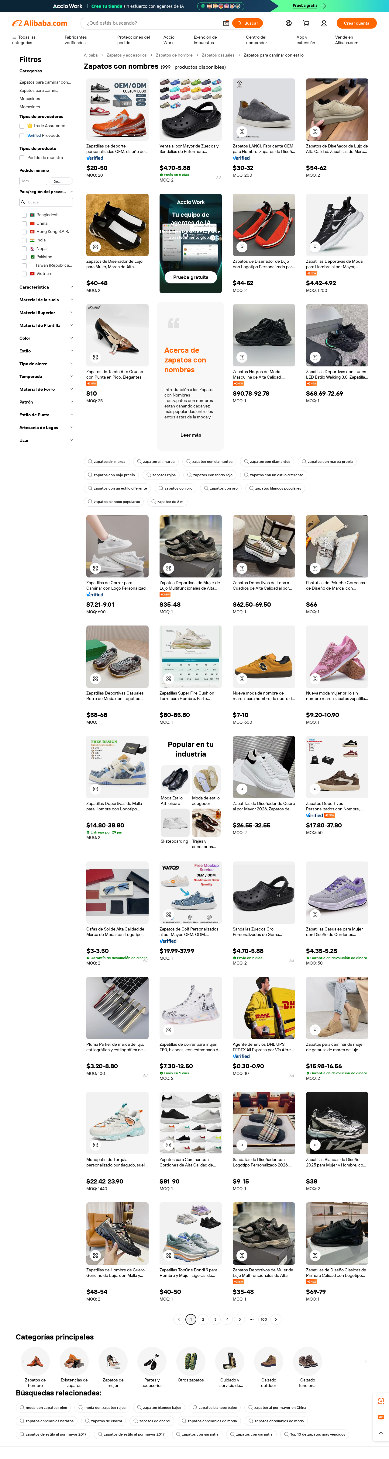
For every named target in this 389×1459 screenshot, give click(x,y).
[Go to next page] (275, 1319)
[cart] (307, 24)
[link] (381, 1401)
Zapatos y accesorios (127, 55)
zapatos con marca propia (327, 461)
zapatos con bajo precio (111, 475)
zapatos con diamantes (209, 461)
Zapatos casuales (218, 55)
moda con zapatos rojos (43, 1407)
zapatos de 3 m (167, 501)
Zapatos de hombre (174, 55)
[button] (226, 23)
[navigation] (46, 688)
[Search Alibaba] (152, 23)
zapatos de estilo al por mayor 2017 (53, 1434)
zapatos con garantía (197, 1434)
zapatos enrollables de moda (209, 1421)
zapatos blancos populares (275, 488)
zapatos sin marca (107, 461)
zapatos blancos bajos (159, 1407)
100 (264, 1319)
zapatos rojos (161, 475)
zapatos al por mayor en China (277, 1407)
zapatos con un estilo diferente (273, 475)
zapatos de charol (103, 1421)
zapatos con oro (175, 488)
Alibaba (91, 55)
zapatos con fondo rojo (209, 475)
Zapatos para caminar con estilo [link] (274, 55)
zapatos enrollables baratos (47, 1421)
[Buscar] (247, 23)
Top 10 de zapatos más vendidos (314, 1434)
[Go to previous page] (178, 1319)
